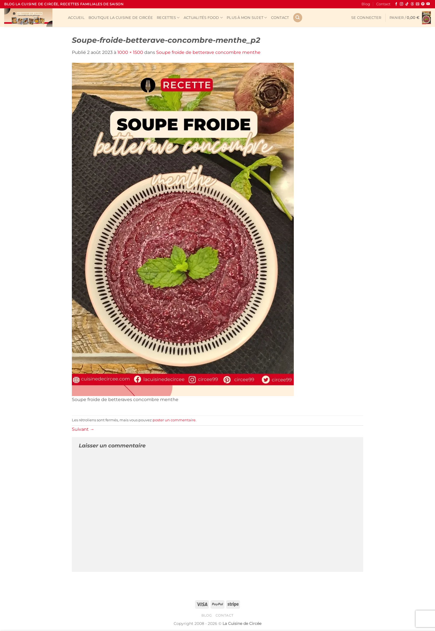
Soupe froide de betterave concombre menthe (208, 52)
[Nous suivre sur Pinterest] (422, 4)
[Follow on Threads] (412, 4)
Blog (365, 4)
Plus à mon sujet (247, 17)
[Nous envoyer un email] (417, 4)
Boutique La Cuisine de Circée (120, 18)
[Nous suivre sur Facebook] (396, 4)
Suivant (83, 429)
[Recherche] (297, 17)
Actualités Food (203, 17)
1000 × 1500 (130, 52)
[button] (366, 18)
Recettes (168, 17)
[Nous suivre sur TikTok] (407, 4)
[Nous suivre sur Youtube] (428, 4)
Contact (383, 4)
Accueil (76, 18)
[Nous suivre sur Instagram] (401, 4)
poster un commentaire (174, 420)
